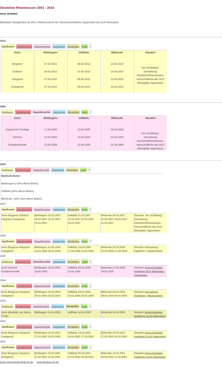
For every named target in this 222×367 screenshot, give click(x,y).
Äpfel (84, 46)
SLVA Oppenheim (156, 316)
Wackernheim (155, 295)
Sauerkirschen (42, 46)
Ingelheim (140, 271)
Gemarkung (151, 291)
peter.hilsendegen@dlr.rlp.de (17, 362)
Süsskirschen (24, 46)
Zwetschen (59, 46)
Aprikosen (7, 112)
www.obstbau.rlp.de (48, 362)
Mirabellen (73, 46)
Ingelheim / (140, 295)
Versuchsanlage (153, 267)
